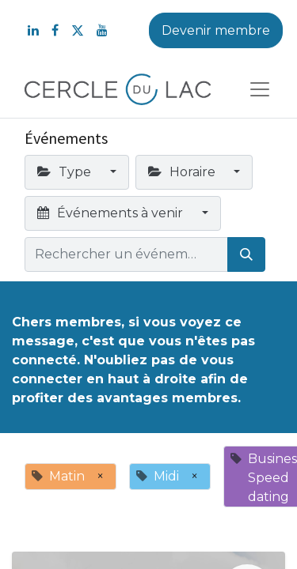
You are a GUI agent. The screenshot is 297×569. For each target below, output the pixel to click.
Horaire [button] (183, 171)
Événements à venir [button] (111, 212)
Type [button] (65, 171)
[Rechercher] (246, 254)
